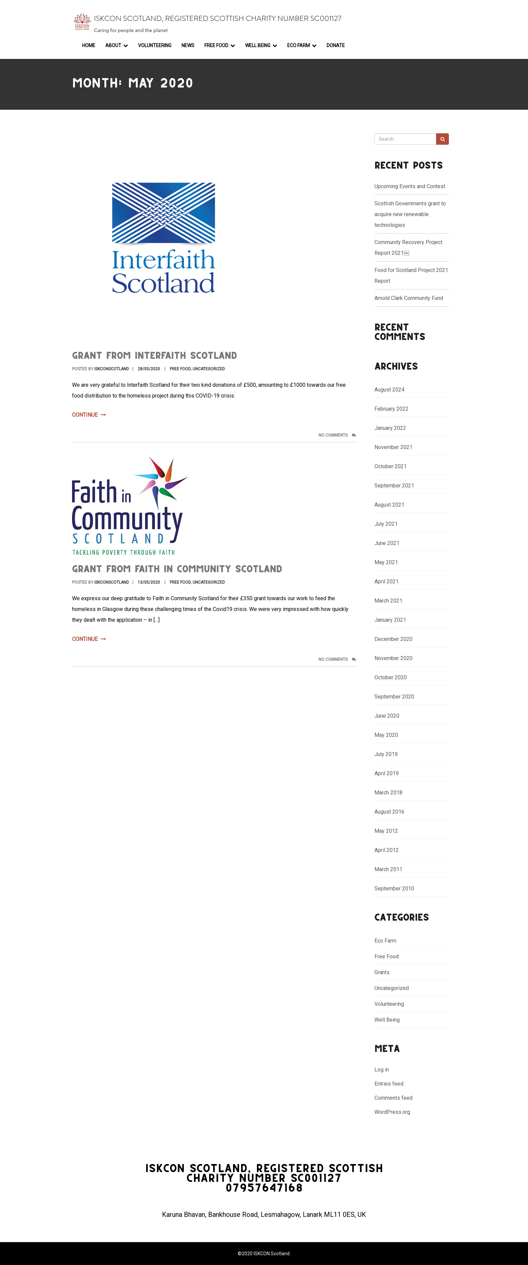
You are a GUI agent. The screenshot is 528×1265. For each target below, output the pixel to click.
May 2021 (386, 562)
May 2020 (386, 735)
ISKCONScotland (111, 369)
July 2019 (386, 754)
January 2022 (390, 428)
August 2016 (389, 812)
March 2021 (388, 600)
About (113, 45)
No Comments (337, 435)
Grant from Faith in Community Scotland (177, 570)
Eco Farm (298, 45)
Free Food (216, 45)
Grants (382, 972)
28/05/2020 (149, 369)
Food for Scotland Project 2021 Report (411, 275)
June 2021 (386, 543)
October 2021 (390, 466)
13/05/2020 (149, 582)
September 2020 (394, 696)
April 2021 (386, 581)
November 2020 (393, 658)
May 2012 (386, 831)
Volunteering (154, 45)
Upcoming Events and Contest (409, 186)
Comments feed (393, 1098)
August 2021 (389, 505)
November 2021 (393, 447)
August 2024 (389, 389)
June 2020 (386, 716)
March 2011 (388, 869)
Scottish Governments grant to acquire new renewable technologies (410, 214)
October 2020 (390, 677)
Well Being (257, 45)
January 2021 (390, 620)
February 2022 (391, 409)
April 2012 (386, 850)
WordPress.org (392, 1112)
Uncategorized (209, 369)
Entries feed (388, 1084)
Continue (89, 415)
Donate (336, 45)
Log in (381, 1069)
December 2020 (393, 639)
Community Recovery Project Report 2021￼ (408, 247)
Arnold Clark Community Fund (408, 298)
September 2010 (394, 888)
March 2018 (388, 792)
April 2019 (386, 773)
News (188, 45)
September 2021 (394, 485)
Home (88, 45)
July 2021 (386, 524)
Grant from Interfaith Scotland (154, 356)
